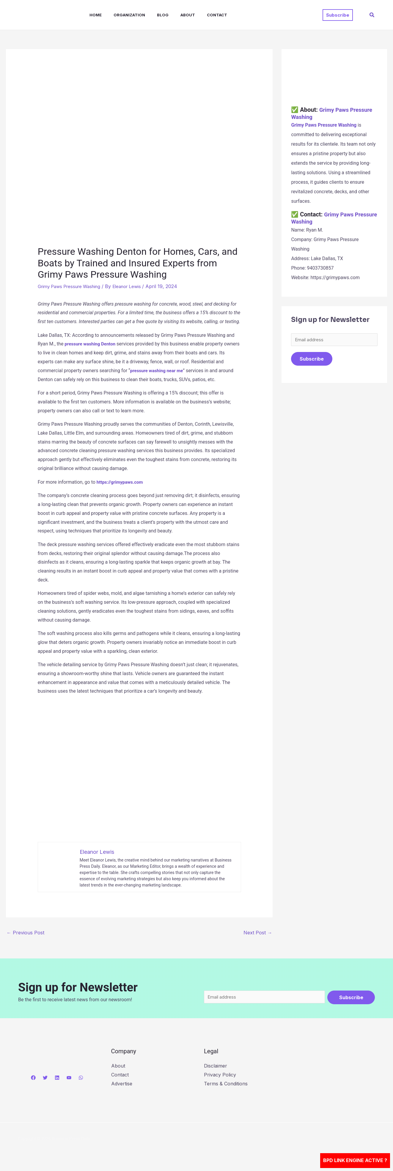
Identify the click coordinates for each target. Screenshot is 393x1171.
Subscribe (312, 359)
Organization (121, 14)
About (174, 14)
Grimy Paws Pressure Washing (72, 286)
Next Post (257, 933)
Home (90, 14)
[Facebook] (33, 1078)
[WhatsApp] (80, 1078)
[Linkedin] (57, 1078)
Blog (152, 14)
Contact (201, 14)
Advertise (121, 1084)
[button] (338, 15)
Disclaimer (215, 1066)
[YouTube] (69, 1078)
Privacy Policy (220, 1075)
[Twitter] (45, 1078)
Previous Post (25, 933)
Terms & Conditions (226, 1084)
